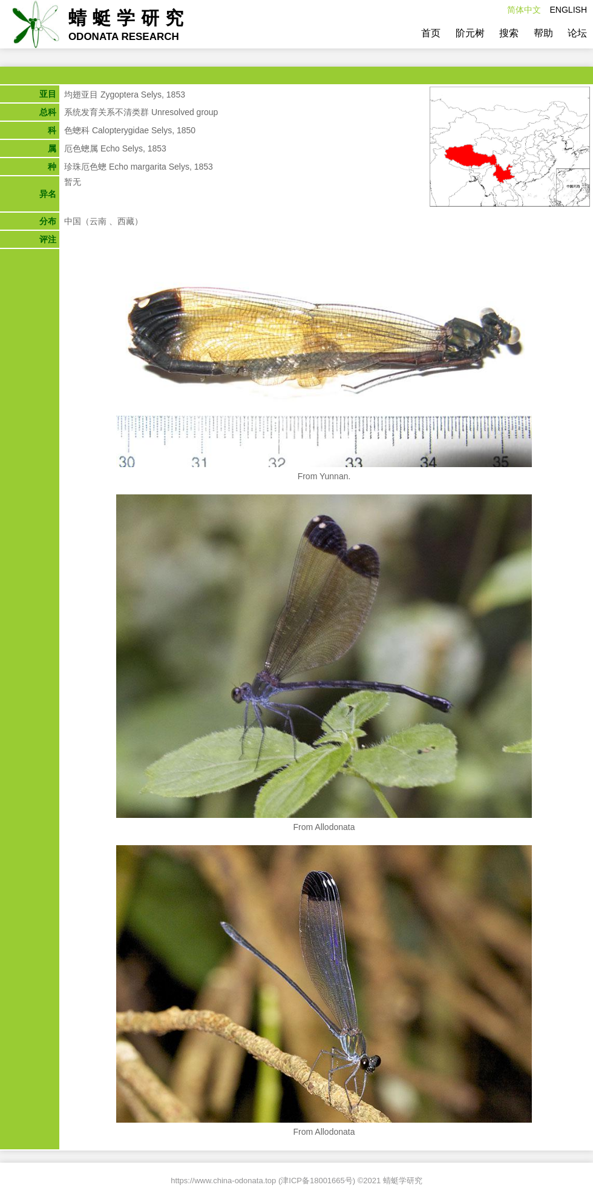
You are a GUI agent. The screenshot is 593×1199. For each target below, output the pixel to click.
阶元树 (470, 33)
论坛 (577, 33)
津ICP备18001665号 (317, 1180)
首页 (431, 33)
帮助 (543, 33)
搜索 (509, 33)
